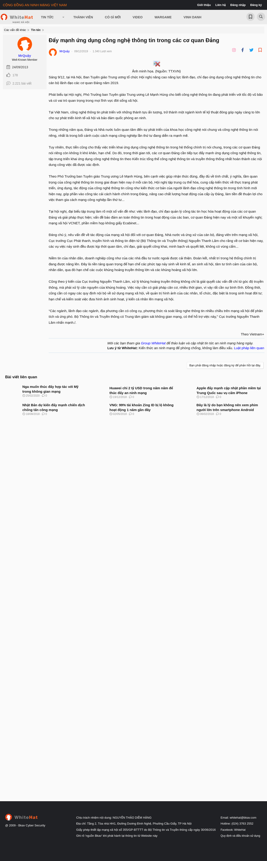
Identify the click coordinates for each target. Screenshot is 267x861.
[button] (63, 17)
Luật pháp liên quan (249, 348)
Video (138, 17)
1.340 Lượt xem (102, 51)
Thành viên (83, 17)
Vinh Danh (192, 17)
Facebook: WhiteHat (233, 829)
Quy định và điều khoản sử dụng (240, 835)
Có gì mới (113, 17)
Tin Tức (47, 17)
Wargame (163, 17)
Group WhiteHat (153, 343)
